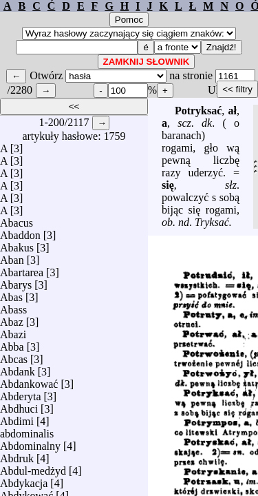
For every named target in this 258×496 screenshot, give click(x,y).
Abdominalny (30, 442)
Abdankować (29, 380)
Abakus (17, 244)
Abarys (16, 281)
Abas (11, 294)
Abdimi (17, 418)
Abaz (11, 318)
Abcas (14, 356)
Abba (12, 343)
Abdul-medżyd (33, 467)
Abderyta (20, 393)
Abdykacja (23, 480)
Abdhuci (19, 405)
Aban (12, 256)
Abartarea (21, 269)
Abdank (17, 368)
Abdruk (17, 455)
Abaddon (20, 232)
